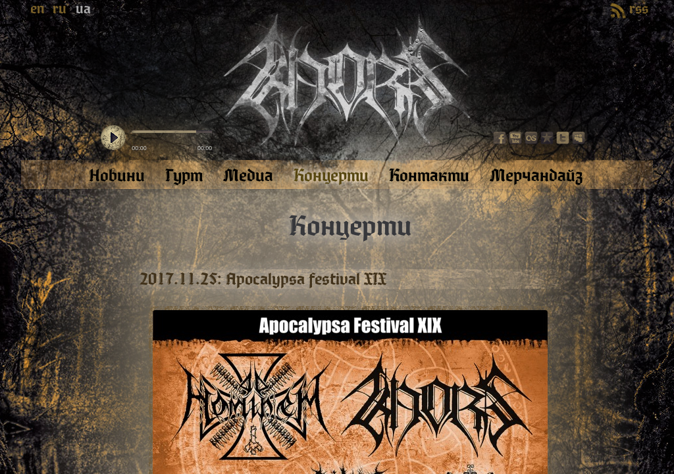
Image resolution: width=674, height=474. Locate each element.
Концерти (350, 226)
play (113, 138)
